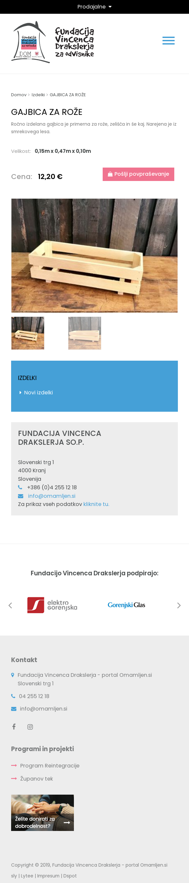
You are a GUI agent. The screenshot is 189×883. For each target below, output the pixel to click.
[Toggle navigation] (94, 6)
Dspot (70, 876)
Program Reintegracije (49, 765)
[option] (94, 255)
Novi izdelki (38, 392)
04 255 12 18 (34, 696)
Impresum (48, 876)
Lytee (27, 876)
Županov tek (36, 779)
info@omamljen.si (52, 496)
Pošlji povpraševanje (138, 174)
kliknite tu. (96, 504)
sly (14, 876)
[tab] (94, 151)
